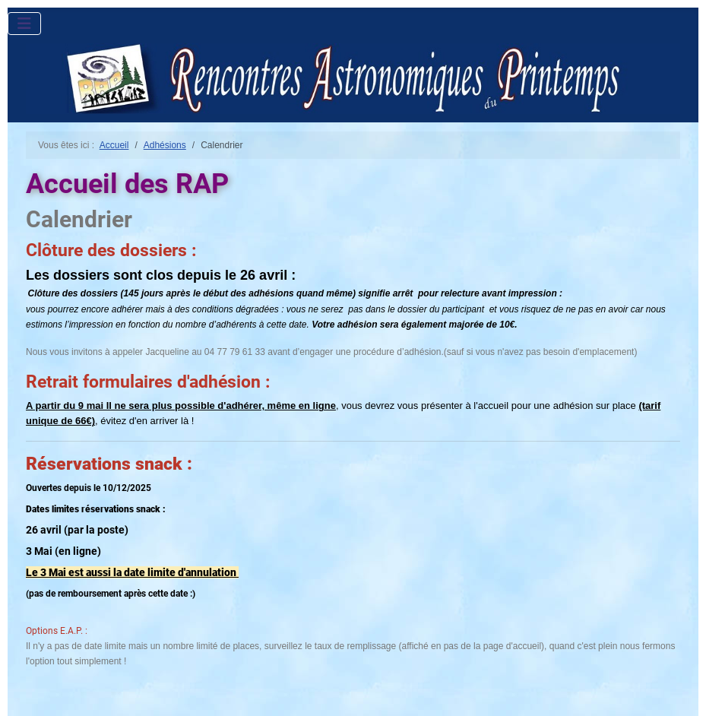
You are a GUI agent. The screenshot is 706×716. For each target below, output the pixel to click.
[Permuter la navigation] (24, 23)
